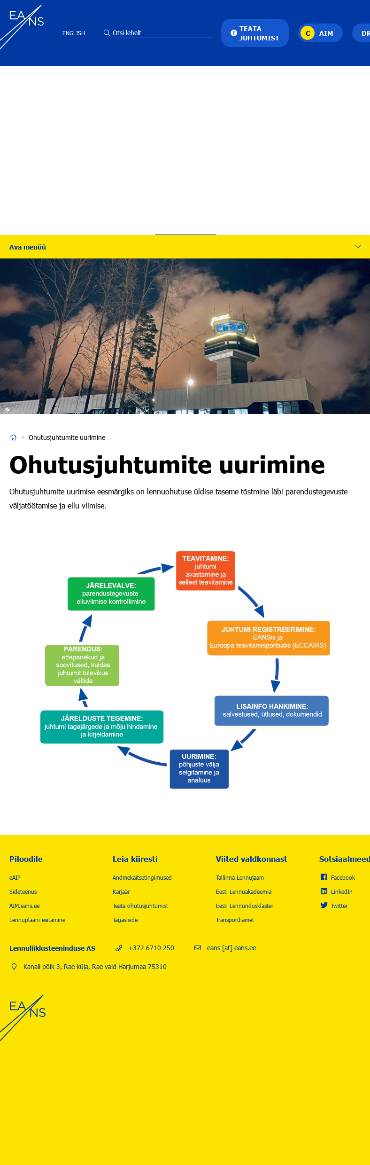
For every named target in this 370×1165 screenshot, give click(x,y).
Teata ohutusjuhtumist (140, 905)
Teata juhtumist (259, 33)
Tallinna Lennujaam (240, 877)
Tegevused (185, 92)
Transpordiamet (235, 919)
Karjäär (185, 148)
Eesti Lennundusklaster (244, 905)
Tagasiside (125, 919)
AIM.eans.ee (24, 905)
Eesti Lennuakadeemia (243, 891)
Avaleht (13, 437)
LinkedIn (342, 891)
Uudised (186, 176)
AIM (326, 33)
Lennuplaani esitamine (37, 919)
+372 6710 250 (151, 947)
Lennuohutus (185, 120)
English (73, 33)
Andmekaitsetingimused (142, 877)
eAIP (15, 877)
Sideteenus (23, 891)
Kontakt (185, 204)
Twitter (339, 905)
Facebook (343, 877)
